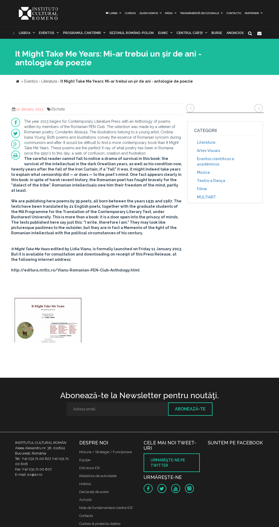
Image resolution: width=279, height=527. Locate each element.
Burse (216, 33)
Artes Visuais (208, 150)
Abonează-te (190, 408)
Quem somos (148, 13)
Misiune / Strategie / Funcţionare (105, 452)
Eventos (46, 33)
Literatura (206, 142)
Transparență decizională (199, 13)
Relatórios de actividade (98, 476)
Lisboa (24, 33)
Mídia (169, 13)
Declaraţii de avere (94, 492)
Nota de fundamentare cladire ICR (106, 508)
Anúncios (235, 33)
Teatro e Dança (211, 180)
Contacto (233, 13)
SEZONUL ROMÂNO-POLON (131, 33)
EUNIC (163, 33)
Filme (202, 189)
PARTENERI (252, 13)
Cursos (130, 13)
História (85, 484)
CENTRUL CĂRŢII (189, 33)
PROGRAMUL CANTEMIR (82, 33)
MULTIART (206, 197)
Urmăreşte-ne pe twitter (167, 463)
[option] (48, 319)
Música (203, 172)
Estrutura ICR (89, 468)
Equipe (84, 460)
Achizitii (85, 500)
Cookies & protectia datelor (100, 524)
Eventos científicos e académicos (215, 161)
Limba (111, 13)
